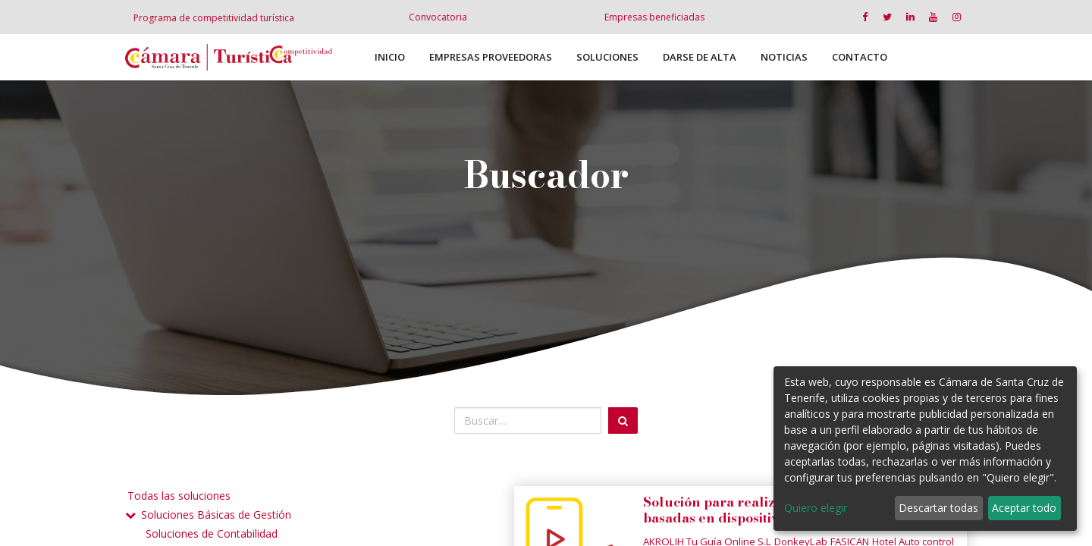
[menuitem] (389, 57)
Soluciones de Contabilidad (212, 533)
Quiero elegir (815, 507)
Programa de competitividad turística (213, 17)
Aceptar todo (1024, 507)
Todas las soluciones (179, 495)
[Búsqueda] (623, 420)
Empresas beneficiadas (654, 17)
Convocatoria (438, 17)
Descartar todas (938, 507)
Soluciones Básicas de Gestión (216, 514)
